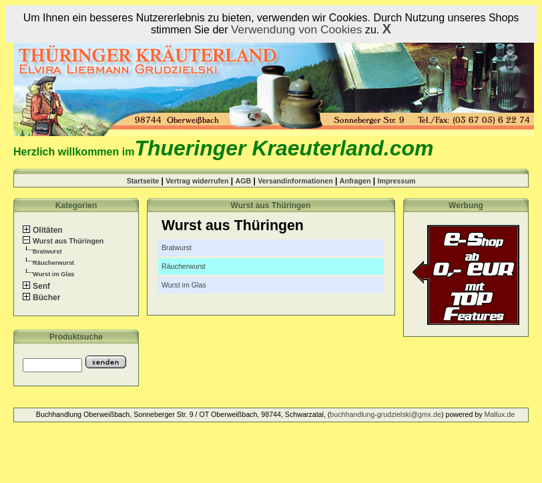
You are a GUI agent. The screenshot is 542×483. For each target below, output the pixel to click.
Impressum (397, 181)
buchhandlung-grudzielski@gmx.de (385, 414)
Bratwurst (47, 251)
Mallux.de (500, 414)
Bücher (41, 297)
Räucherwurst (53, 263)
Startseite (143, 181)
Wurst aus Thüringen (63, 241)
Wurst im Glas (54, 274)
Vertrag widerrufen (197, 181)
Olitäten (43, 230)
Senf (36, 286)
